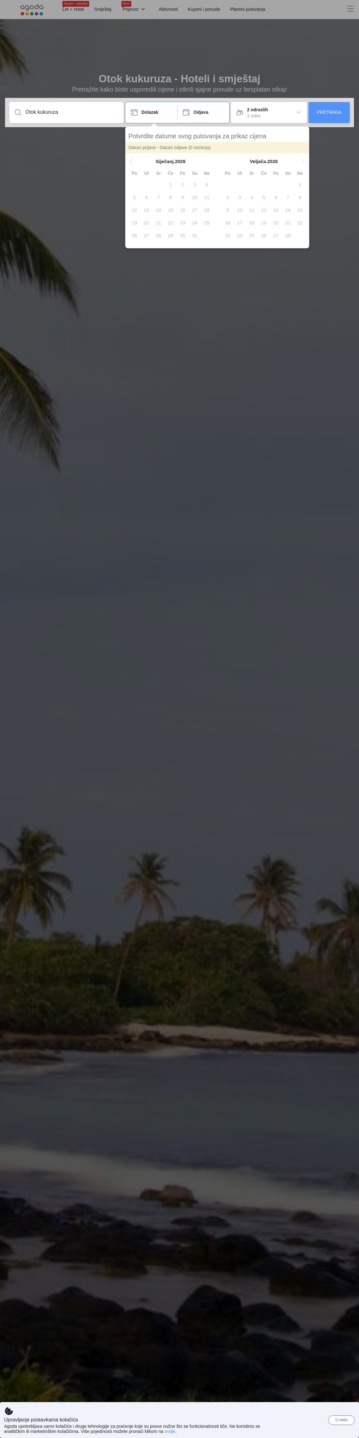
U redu (341, 1419)
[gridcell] (171, 185)
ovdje (170, 1431)
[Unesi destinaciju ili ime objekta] (71, 112)
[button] (131, 161)
